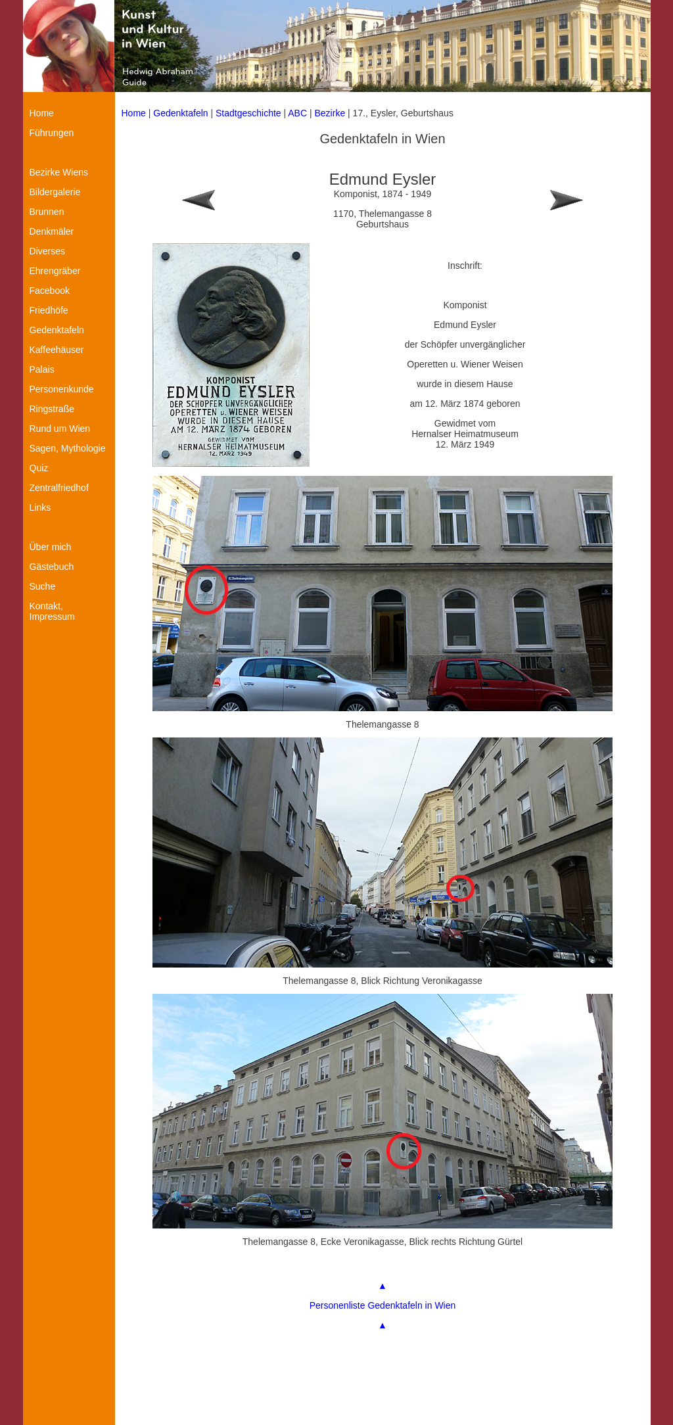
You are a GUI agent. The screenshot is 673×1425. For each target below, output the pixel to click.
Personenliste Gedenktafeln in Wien (383, 1305)
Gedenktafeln (180, 113)
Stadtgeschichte (248, 113)
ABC (297, 113)
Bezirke (330, 113)
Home (134, 113)
